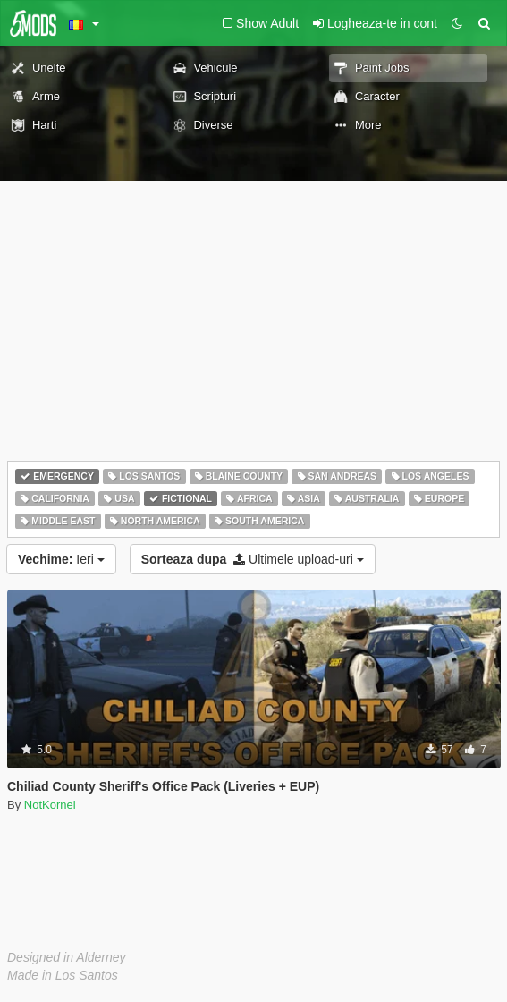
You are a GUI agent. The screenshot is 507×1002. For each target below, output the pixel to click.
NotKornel (50, 804)
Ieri (61, 559)
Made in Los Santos (62, 975)
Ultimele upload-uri (252, 559)
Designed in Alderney (66, 957)
